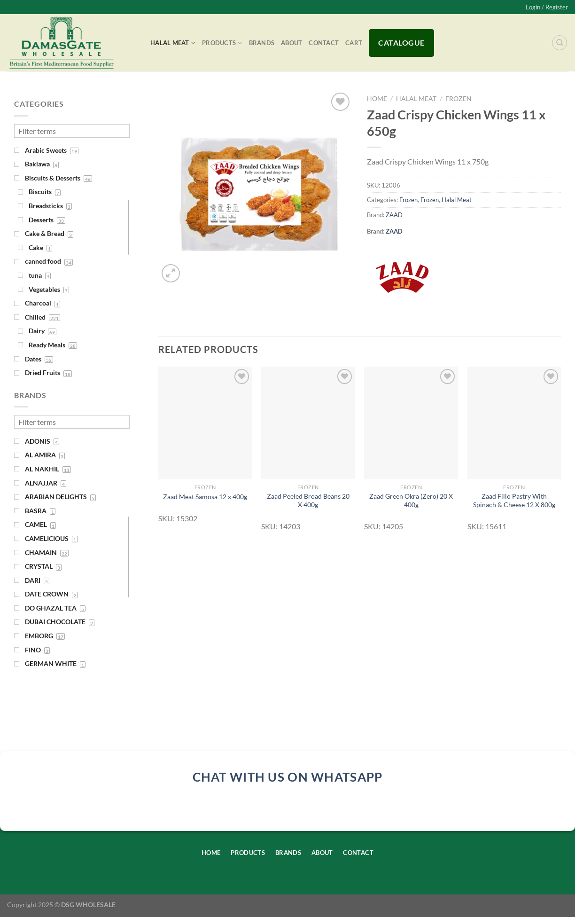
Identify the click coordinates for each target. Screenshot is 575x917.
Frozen (458, 98)
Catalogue (401, 42)
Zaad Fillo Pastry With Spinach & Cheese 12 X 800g (514, 500)
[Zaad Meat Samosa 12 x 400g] (205, 423)
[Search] (559, 42)
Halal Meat (172, 43)
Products (222, 43)
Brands (262, 43)
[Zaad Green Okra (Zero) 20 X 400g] (411, 423)
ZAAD (394, 215)
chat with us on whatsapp (288, 777)
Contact (324, 43)
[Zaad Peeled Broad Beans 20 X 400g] (308, 423)
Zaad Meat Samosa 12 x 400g (205, 497)
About (291, 43)
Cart (353, 43)
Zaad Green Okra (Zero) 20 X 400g (411, 500)
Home (377, 98)
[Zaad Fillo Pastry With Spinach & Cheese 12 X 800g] (514, 423)
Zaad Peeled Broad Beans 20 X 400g (308, 500)
